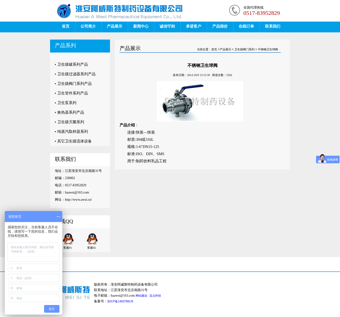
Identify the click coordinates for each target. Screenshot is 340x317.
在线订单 (246, 26)
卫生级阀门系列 (244, 49)
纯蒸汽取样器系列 (72, 131)
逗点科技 (155, 295)
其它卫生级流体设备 (74, 141)
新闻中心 (141, 26)
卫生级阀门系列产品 (74, 84)
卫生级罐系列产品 (72, 64)
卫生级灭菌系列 (70, 122)
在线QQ (64, 221)
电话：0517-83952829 (70, 185)
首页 (65, 26)
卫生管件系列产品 (72, 93)
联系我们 (272, 26)
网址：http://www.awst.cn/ (73, 199)
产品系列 (65, 45)
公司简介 (88, 26)
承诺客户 (193, 26)
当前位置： (204, 49)
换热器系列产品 (70, 112)
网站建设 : (143, 295)
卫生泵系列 (66, 103)
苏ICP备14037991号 (120, 301)
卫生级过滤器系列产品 (76, 74)
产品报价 (220, 26)
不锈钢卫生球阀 (268, 49)
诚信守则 (167, 26)
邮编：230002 (65, 178)
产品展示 (114, 26)
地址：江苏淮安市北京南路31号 (78, 171)
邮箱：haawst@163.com (72, 192)
